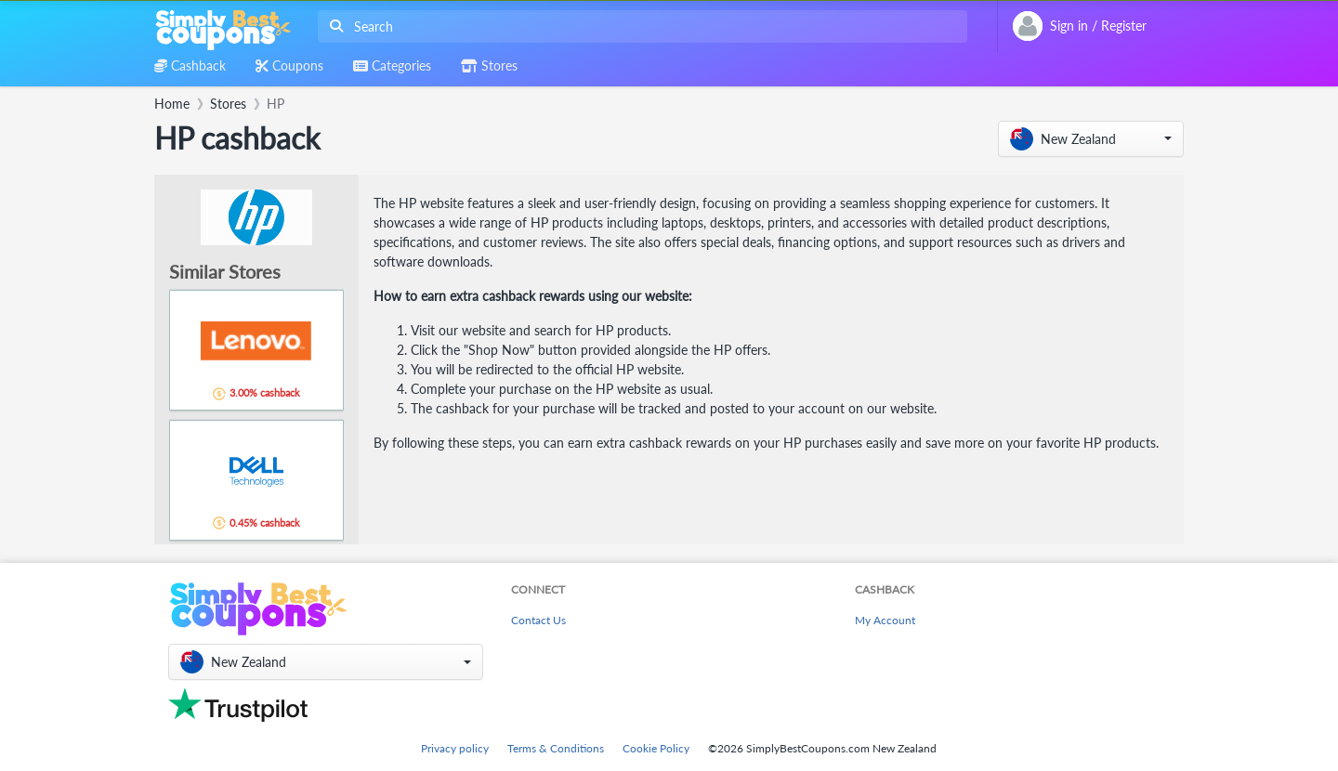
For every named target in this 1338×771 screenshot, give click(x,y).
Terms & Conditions (555, 748)
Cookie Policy (656, 748)
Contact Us (538, 620)
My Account (885, 620)
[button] (1091, 139)
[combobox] (639, 26)
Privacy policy (455, 748)
